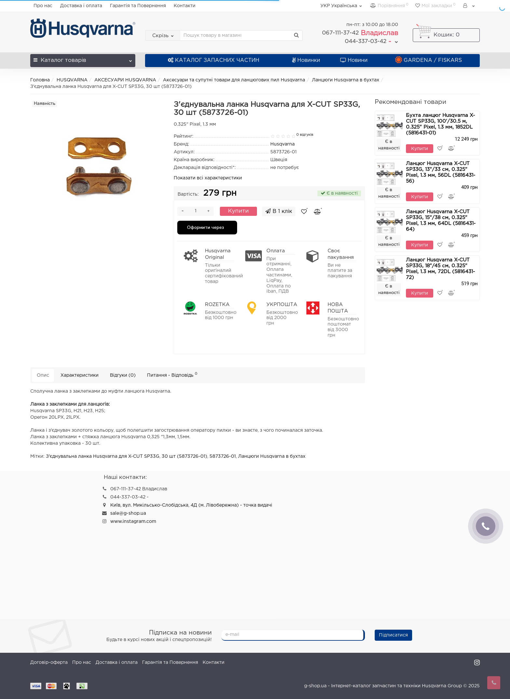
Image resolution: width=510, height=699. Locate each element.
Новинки (306, 60)
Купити (238, 211)
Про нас (43, 6)
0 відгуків (304, 134)
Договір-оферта (49, 662)
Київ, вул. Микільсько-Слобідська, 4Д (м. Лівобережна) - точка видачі (191, 505)
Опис (43, 375)
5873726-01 (222, 456)
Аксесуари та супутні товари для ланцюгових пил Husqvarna (234, 80)
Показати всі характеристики (208, 178)
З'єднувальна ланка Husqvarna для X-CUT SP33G (102, 456)
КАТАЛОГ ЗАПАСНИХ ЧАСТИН (213, 60)
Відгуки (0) (123, 375)
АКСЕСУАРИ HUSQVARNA (125, 80)
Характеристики (79, 375)
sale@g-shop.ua (128, 513)
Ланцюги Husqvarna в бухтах (345, 80)
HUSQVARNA (72, 80)
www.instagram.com (133, 522)
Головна (40, 80)
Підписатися (393, 635)
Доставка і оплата (81, 6)
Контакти (184, 6)
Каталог (83, 58)
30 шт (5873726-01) (184, 456)
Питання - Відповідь (172, 374)
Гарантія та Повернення (138, 6)
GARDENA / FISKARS (428, 60)
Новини (354, 60)
